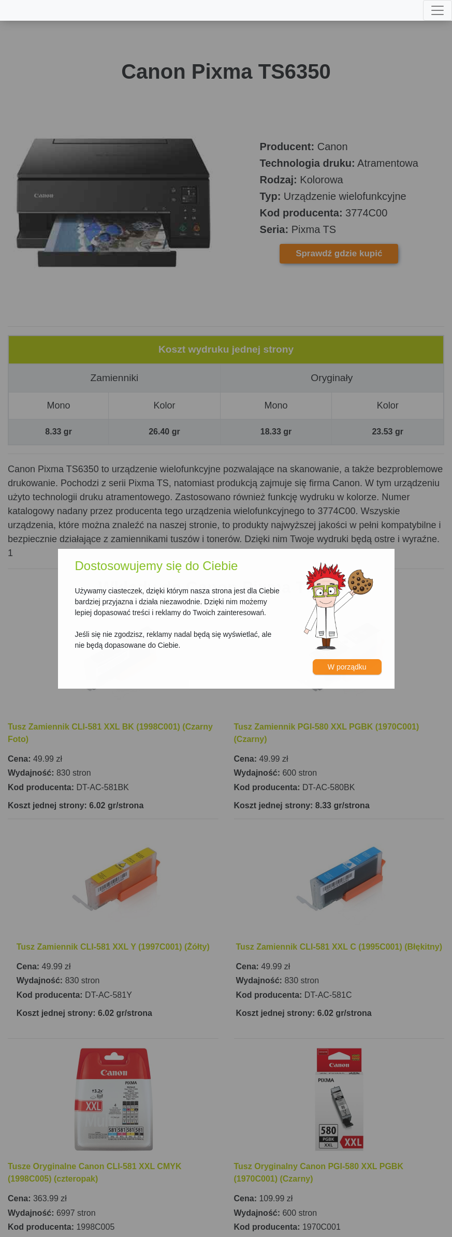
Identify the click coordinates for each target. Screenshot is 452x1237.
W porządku (347, 667)
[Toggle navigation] (437, 10)
